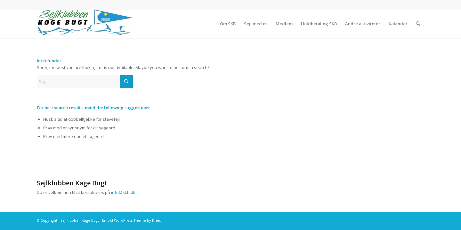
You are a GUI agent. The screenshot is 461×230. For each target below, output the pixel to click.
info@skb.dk (123, 192)
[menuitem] (228, 23)
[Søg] (418, 23)
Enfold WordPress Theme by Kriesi (132, 220)
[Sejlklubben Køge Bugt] (85, 23)
